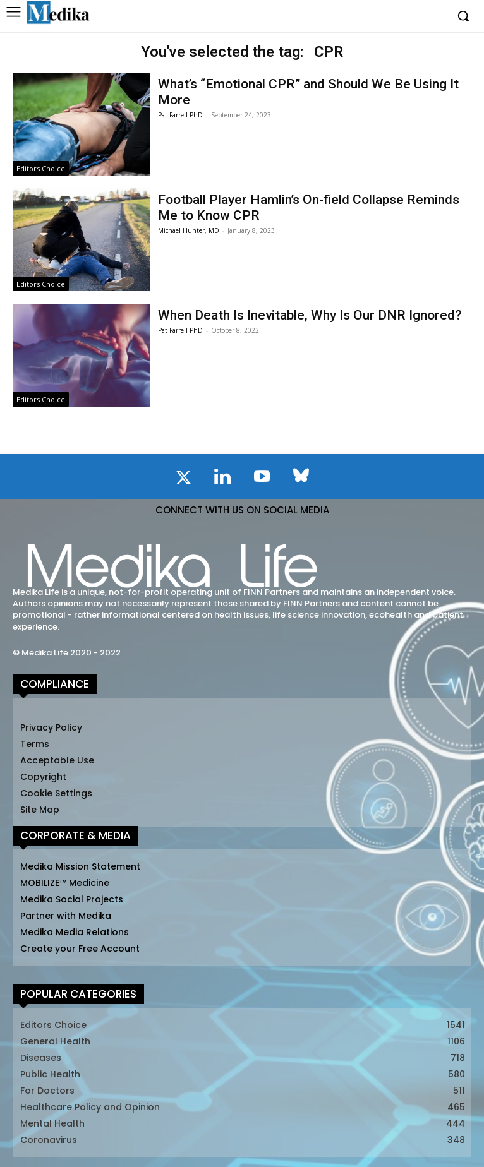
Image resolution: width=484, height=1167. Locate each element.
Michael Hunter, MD (188, 230)
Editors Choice (40, 168)
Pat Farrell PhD (180, 115)
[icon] (183, 480)
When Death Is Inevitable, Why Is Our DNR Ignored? (310, 315)
